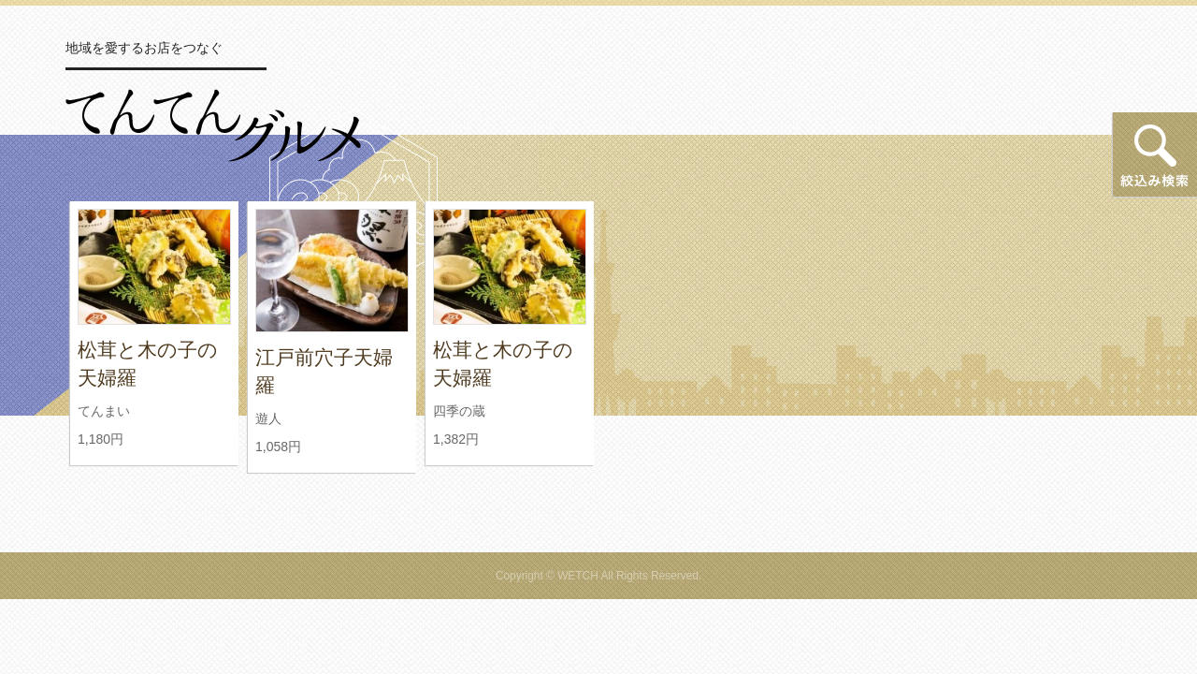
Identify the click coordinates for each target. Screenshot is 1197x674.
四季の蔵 (459, 410)
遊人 (268, 418)
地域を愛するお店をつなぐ (144, 47)
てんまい (104, 410)
